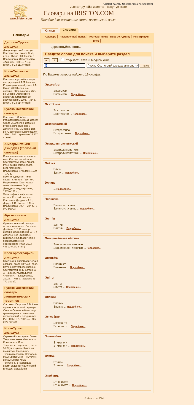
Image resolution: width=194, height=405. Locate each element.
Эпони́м (50, 297)
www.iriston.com (21, 17)
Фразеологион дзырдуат (15, 217)
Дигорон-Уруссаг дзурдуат (17, 44)
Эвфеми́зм (52, 84)
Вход (96, 40)
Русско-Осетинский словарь (19, 111)
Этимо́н (50, 356)
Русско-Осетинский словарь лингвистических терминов (19, 294)
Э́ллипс (50, 182)
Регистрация (141, 36)
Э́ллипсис (52, 199)
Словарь (50, 36)
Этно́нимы (52, 375)
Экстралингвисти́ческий (61, 143)
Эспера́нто (52, 316)
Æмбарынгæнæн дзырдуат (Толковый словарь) (20, 148)
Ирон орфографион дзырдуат (19, 255)
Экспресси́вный (56, 124)
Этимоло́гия (53, 336)
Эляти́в (50, 218)
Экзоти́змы (52, 104)
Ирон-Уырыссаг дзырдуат (16, 73)
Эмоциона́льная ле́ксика (62, 238)
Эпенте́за (51, 258)
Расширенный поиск (72, 36)
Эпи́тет (49, 277)
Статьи (50, 30)
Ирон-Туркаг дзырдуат (13, 330)
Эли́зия (50, 163)
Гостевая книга (98, 36)
